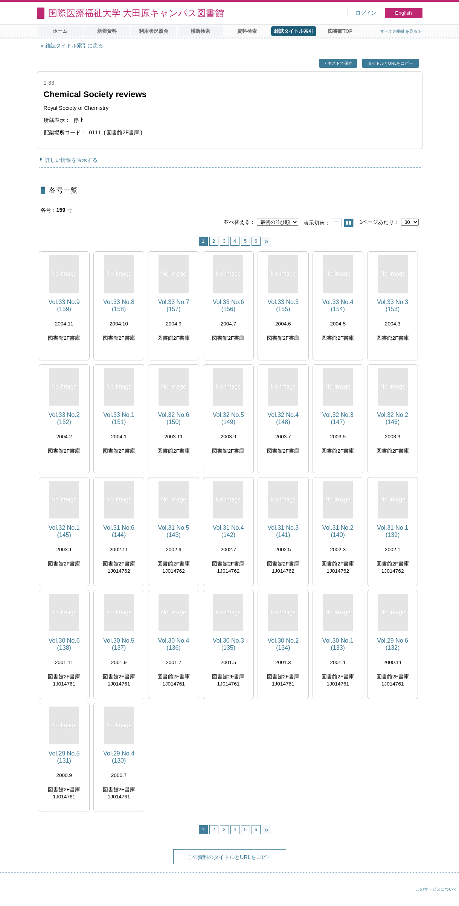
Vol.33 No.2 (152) (64, 418)
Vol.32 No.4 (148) (283, 418)
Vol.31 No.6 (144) (118, 531)
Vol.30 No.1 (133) (338, 644)
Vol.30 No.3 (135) (228, 644)
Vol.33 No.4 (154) (338, 305)
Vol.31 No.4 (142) (228, 531)
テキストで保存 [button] (337, 63)
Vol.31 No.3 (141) (283, 531)
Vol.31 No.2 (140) (338, 531)
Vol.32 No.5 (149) (228, 418)
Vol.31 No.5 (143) (173, 531)
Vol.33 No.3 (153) (392, 305)
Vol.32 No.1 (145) (64, 531)
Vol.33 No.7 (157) (173, 305)
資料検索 (247, 31)
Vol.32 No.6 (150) (173, 418)
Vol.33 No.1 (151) (118, 418)
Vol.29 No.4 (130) (118, 757)
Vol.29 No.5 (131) (64, 757)
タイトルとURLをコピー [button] (390, 63)
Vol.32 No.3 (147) (338, 418)
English (403, 13)
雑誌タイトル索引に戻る (74, 46)
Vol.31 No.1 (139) (392, 531)
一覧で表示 (337, 223)
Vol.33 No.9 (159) (64, 305)
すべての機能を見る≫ (401, 31)
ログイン (366, 13)
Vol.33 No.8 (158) (118, 305)
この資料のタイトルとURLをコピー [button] (229, 857)
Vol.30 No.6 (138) (64, 644)
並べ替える (237, 222)
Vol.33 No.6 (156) (228, 305)
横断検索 (200, 31)
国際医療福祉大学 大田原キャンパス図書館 (136, 13)
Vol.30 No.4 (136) (173, 644)
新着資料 (107, 31)
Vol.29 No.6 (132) (392, 644)
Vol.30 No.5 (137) (118, 644)
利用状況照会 (153, 31)
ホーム (60, 31)
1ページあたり (376, 222)
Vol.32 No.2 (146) (392, 418)
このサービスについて (436, 889)
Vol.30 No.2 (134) (283, 644)
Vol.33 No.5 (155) (283, 305)
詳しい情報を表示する (71, 160)
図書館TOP (340, 31)
